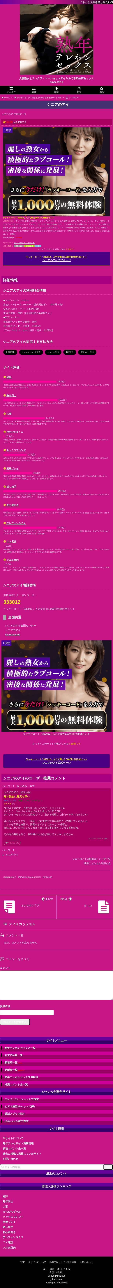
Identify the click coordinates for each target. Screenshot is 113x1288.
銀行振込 (69, 352)
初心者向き (11, 505)
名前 (56, 1006)
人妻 (7, 413)
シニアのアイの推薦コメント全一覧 (91, 858)
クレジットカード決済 (31, 352)
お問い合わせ (10, 1158)
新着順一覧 (13, 1062)
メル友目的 (11, 560)
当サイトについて (13, 1138)
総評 (7, 377)
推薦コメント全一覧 (16, 1084)
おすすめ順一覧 (14, 1055)
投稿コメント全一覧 (14, 1148)
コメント (5, 967)
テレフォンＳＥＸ (14, 523)
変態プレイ (11, 468)
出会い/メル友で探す (17, 1121)
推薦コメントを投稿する (97, 863)
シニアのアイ (19, 122)
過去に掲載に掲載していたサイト (22, 1153)
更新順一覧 (14, 1070)
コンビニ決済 (53, 352)
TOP (22, 1262)
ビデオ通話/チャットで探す (20, 1106)
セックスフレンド (14, 450)
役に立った (12, 843)
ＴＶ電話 (9, 541)
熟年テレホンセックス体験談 (21, 1077)
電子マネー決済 (87, 352)
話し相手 (9, 486)
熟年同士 (9, 395)
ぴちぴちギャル (13, 432)
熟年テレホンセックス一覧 (20, 1048)
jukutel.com (56, 1279)
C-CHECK (10, 352)
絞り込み (25, 792)
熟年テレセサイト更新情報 (18, 1143)
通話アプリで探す (15, 1113)
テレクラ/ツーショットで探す (22, 1099)
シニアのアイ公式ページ (56, 259)
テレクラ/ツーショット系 (24, 243)
